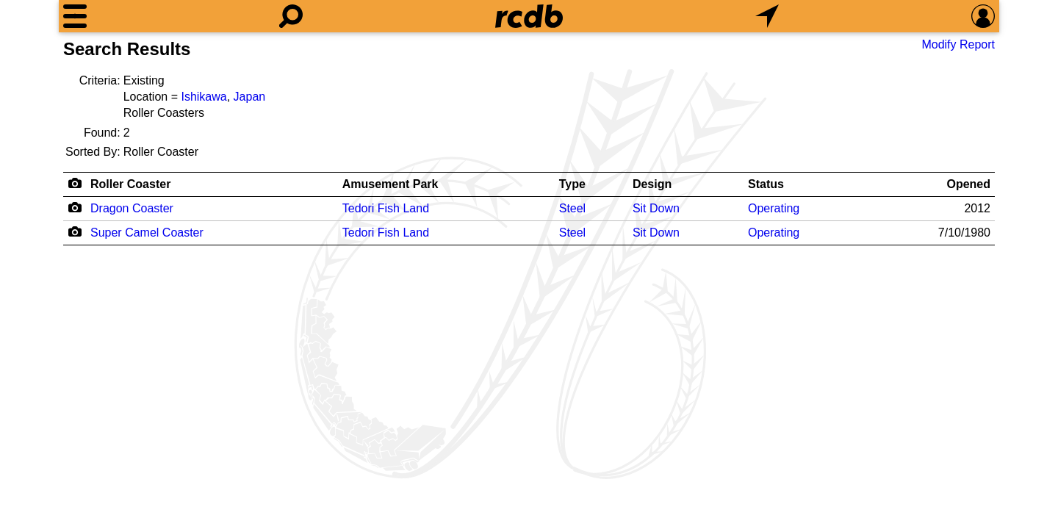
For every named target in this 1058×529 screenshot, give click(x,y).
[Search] (291, 16)
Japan (250, 96)
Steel (572, 208)
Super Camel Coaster (147, 232)
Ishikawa (203, 96)
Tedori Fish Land (385, 208)
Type (572, 184)
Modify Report (958, 44)
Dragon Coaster (131, 208)
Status (766, 184)
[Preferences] (983, 16)
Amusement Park (390, 184)
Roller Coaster (130, 184)
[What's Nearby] (767, 16)
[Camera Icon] (75, 207)
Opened (968, 184)
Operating (773, 208)
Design (652, 184)
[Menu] (75, 16)
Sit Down (656, 208)
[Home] (529, 16)
